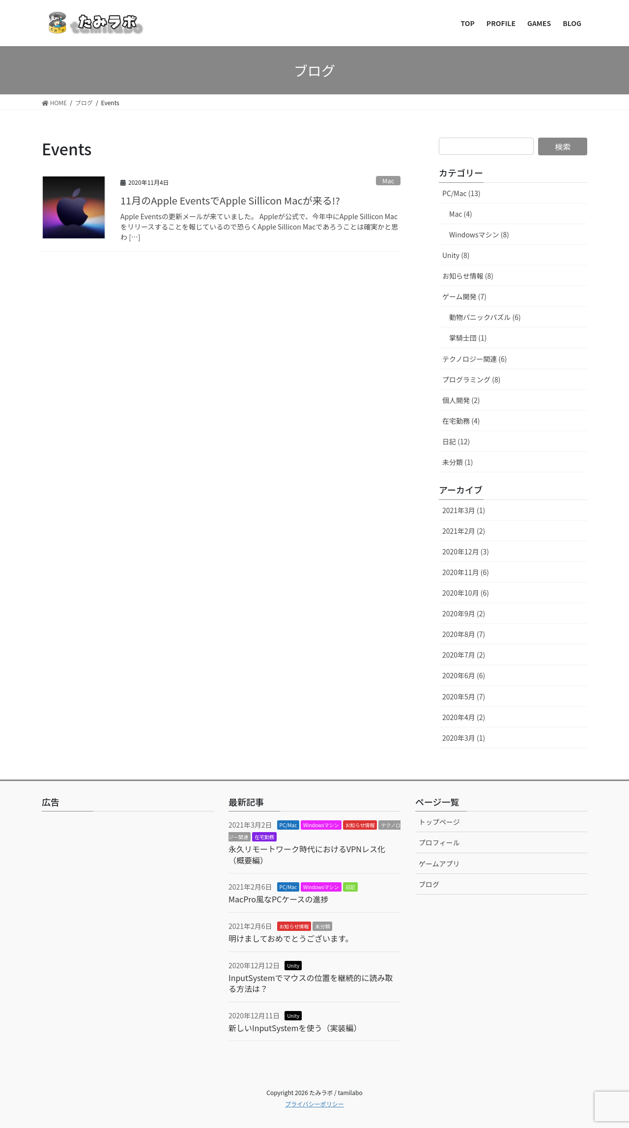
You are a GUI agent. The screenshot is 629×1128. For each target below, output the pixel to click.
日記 (350, 887)
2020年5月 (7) (463, 696)
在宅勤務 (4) (461, 421)
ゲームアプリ (439, 863)
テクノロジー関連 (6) (474, 359)
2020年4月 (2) (463, 717)
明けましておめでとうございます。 (291, 938)
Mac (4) (460, 214)
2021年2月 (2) (463, 531)
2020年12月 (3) (465, 551)
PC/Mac (288, 825)
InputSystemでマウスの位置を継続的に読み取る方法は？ (311, 983)
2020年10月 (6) (465, 593)
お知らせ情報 (360, 825)
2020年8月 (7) (463, 634)
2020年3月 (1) (463, 738)
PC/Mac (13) (461, 193)
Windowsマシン (321, 825)
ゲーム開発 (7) (464, 296)
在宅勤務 (264, 836)
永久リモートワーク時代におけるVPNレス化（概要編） (307, 854)
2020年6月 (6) (463, 675)
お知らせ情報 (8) (467, 276)
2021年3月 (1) (463, 510)
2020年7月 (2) (463, 655)
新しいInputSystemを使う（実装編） (295, 1028)
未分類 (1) (457, 462)
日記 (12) (456, 441)
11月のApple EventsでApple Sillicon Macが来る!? (230, 200)
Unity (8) (455, 255)
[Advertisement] (128, 900)
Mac (388, 180)
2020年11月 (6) (465, 572)
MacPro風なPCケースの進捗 (279, 899)
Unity (293, 965)
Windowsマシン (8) (479, 234)
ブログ (429, 884)
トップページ (439, 822)
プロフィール (439, 842)
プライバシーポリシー (314, 1103)
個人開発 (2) (461, 400)
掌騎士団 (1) (467, 338)
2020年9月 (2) (463, 613)
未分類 (322, 926)
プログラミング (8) (471, 379)
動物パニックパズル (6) (485, 317)
